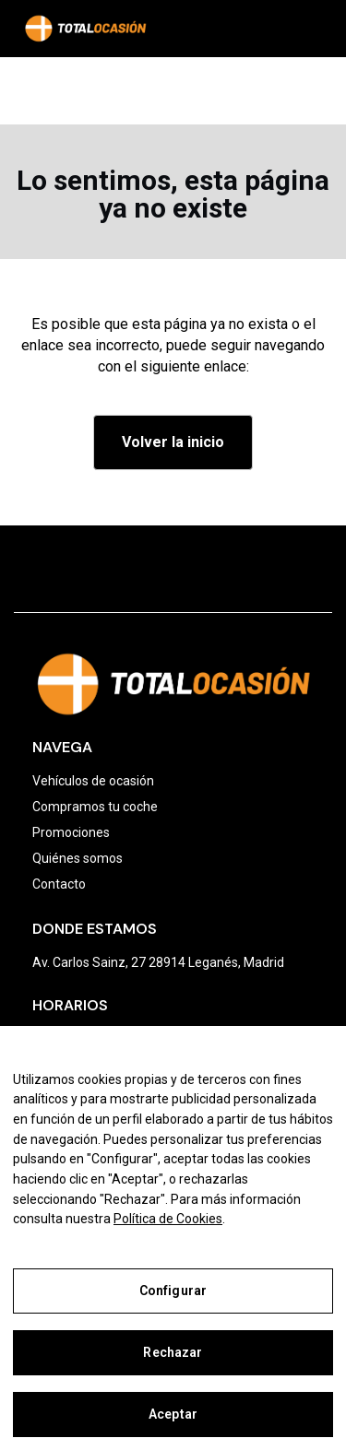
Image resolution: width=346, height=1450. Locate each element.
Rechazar (172, 1352)
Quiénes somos (77, 858)
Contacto (59, 884)
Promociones (71, 832)
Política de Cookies (167, 1218)
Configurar (173, 1290)
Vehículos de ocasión (93, 780)
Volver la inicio (173, 442)
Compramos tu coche (95, 806)
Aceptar (173, 1414)
